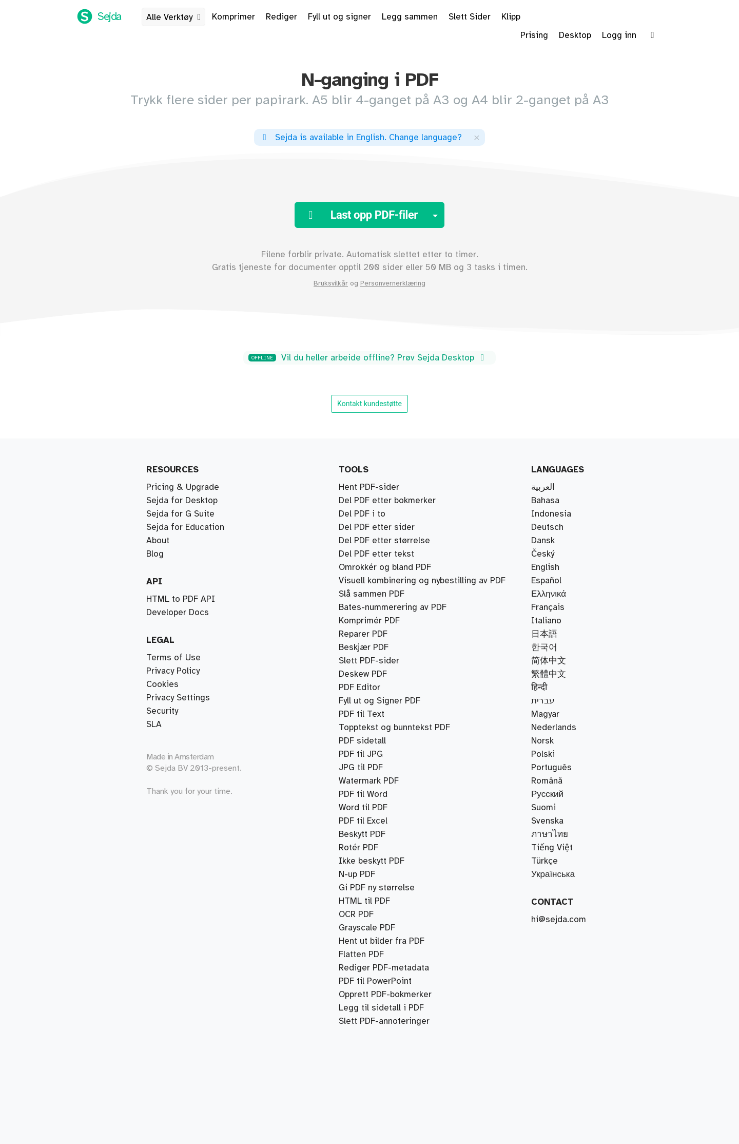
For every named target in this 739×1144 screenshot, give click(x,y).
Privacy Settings (178, 697)
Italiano (546, 620)
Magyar (545, 714)
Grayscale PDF (367, 927)
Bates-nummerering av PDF (392, 607)
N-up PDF (357, 874)
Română (546, 781)
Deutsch (547, 527)
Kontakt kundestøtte (369, 403)
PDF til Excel (363, 821)
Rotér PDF (358, 847)
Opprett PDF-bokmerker (385, 994)
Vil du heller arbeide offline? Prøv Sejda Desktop (368, 358)
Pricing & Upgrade (182, 487)
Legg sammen (410, 17)
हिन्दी (539, 687)
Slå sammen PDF (371, 594)
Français (548, 607)
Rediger (281, 17)
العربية (543, 487)
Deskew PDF (363, 674)
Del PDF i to (362, 514)
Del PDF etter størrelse (384, 540)
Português (551, 767)
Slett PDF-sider (369, 660)
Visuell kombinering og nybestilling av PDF (422, 580)
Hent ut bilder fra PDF (381, 941)
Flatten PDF (361, 954)
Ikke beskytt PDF (371, 861)
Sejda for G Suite (180, 514)
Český (542, 554)
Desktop (575, 35)
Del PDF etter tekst (376, 554)
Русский (547, 794)
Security (162, 711)
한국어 (544, 647)
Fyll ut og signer (339, 17)
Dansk (543, 540)
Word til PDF (363, 807)
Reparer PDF (363, 634)
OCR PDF (356, 914)
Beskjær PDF (363, 647)
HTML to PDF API (180, 599)
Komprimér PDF (369, 620)
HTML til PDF (364, 901)
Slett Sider (470, 17)
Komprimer (233, 17)
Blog (155, 554)
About (157, 540)
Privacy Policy (173, 671)
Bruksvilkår (331, 283)
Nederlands (553, 727)
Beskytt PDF (362, 834)
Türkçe (544, 861)
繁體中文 (548, 674)
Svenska (547, 821)
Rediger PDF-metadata (384, 968)
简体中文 (548, 660)
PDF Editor (359, 687)
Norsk (542, 741)
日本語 (544, 634)
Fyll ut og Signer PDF (379, 701)
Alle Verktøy (175, 17)
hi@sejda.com (558, 919)
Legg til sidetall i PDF (381, 1008)
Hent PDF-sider (369, 487)
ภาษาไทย (549, 834)
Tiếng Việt (552, 847)
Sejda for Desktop (182, 500)
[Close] (477, 137)
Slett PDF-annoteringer (384, 1021)
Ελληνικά (548, 594)
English (545, 567)
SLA (154, 724)
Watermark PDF (369, 781)
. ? (360, 137)
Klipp (510, 17)
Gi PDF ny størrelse (377, 887)
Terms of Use (173, 657)
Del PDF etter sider (377, 527)
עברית (543, 701)
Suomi (543, 807)
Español (546, 580)
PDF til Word (363, 794)
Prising (534, 35)
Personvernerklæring (392, 283)
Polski (543, 754)
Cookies (162, 684)
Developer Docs (177, 612)
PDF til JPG (361, 754)
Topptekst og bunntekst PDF (394, 727)
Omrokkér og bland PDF (385, 567)
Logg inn (619, 35)
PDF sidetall (362, 741)
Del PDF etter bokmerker (387, 500)
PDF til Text (361, 714)
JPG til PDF (361, 767)
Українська (553, 874)
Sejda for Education (185, 527)
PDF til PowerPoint (375, 981)
